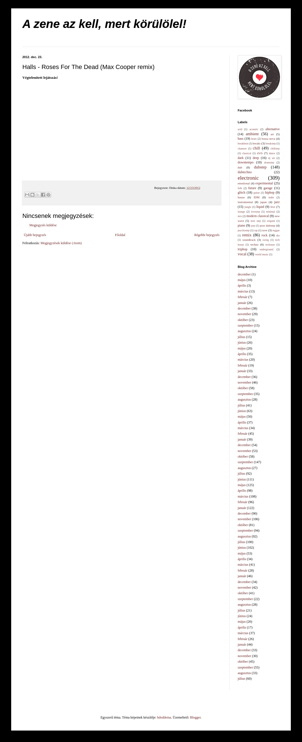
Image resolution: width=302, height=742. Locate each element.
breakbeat (243, 143)
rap (256, 230)
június (242, 342)
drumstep (269, 162)
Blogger (195, 717)
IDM (256, 197)
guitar (257, 192)
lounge (241, 211)
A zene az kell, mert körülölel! (104, 23)
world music (261, 254)
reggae (276, 230)
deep (256, 158)
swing (266, 239)
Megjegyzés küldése (43, 225)
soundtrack (249, 239)
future (252, 188)
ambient (252, 134)
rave (265, 230)
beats (254, 138)
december (244, 274)
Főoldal (120, 235)
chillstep (275, 148)
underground (266, 249)
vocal (242, 254)
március (243, 291)
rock (264, 235)
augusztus (244, 331)
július (241, 337)
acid (240, 129)
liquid (260, 207)
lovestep (255, 211)
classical (246, 153)
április (242, 285)
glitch (241, 192)
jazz (277, 202)
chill (256, 148)
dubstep (260, 167)
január (242, 303)
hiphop (269, 192)
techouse (270, 244)
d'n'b (260, 153)
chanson (242, 148)
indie (271, 197)
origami (271, 220)
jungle (247, 206)
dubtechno (245, 172)
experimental (264, 183)
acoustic (253, 129)
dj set (271, 158)
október (243, 320)
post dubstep (267, 225)
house (241, 197)
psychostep (244, 230)
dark (241, 158)
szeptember (245, 325)
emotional (244, 183)
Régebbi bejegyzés (207, 235)
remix (247, 235)
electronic (248, 178)
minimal (270, 211)
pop (253, 225)
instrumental (245, 202)
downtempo (246, 162)
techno (254, 244)
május (242, 280)
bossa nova (268, 138)
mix (240, 216)
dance (272, 153)
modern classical (257, 216)
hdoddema (164, 717)
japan (263, 202)
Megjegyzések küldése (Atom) (61, 243)
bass (241, 139)
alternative (272, 129)
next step (256, 220)
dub (240, 167)
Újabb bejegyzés (35, 235)
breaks (256, 143)
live (272, 206)
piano (241, 225)
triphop (242, 249)
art (272, 134)
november (244, 314)
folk (240, 188)
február (242, 297)
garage (267, 188)
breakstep (271, 143)
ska (278, 235)
